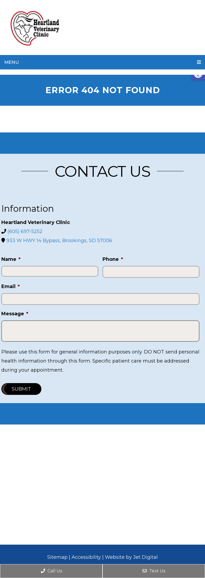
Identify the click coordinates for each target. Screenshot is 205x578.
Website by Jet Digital (131, 557)
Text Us (154, 570)
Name (11, 259)
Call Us (51, 570)
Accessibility (86, 557)
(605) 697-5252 (24, 231)
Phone (112, 259)
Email (10, 286)
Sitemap (57, 557)
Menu (11, 62)
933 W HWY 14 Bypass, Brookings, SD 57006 (59, 240)
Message (14, 314)
